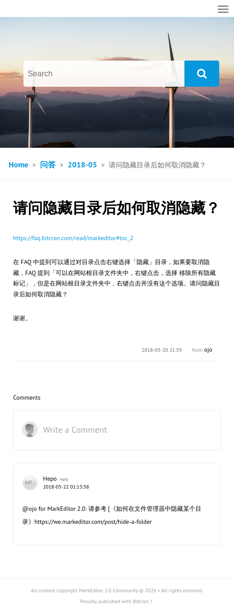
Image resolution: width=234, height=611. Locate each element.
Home (18, 165)
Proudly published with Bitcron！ (117, 601)
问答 (48, 165)
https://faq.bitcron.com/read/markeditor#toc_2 (73, 238)
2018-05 (82, 165)
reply (64, 479)
